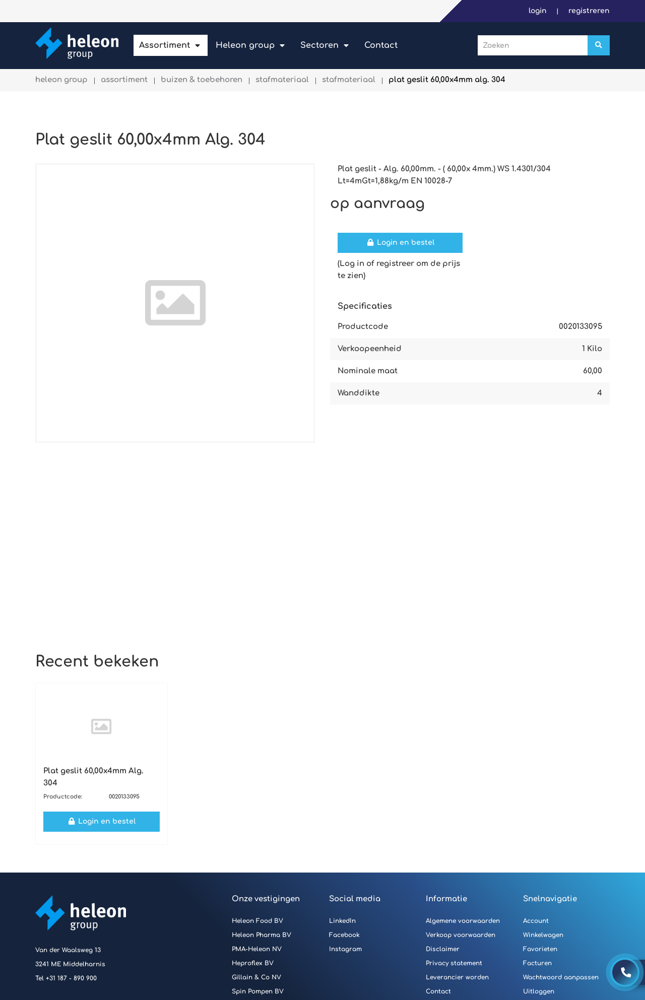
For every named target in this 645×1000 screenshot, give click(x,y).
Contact (381, 45)
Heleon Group (245, 45)
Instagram (345, 949)
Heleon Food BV (257, 920)
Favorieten (540, 949)
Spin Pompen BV (258, 991)
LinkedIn (342, 920)
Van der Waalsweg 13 (68, 950)
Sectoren (319, 45)
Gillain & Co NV (256, 977)
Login (539, 11)
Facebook (344, 935)
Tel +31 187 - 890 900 (66, 978)
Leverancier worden (457, 977)
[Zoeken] (599, 45)
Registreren (589, 11)
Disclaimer (443, 949)
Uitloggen (538, 991)
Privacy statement (454, 963)
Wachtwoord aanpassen (561, 977)
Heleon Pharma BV (261, 935)
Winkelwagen (543, 935)
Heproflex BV (253, 963)
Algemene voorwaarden (463, 920)
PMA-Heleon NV (257, 949)
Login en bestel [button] (400, 242)
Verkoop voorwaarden (460, 935)
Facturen (537, 963)
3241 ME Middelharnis (70, 964)
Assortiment (164, 45)
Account (536, 920)
